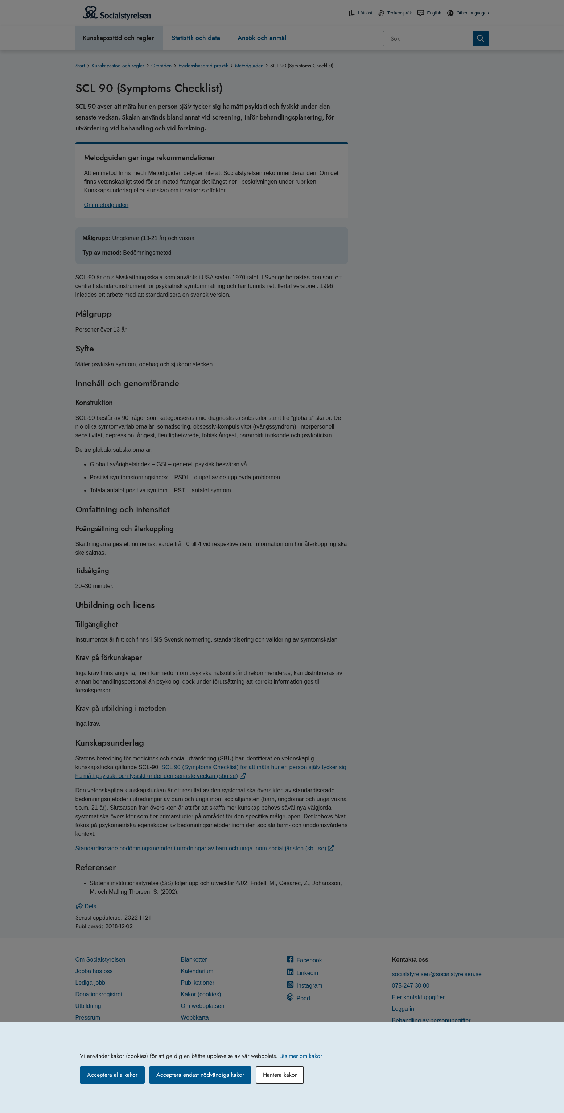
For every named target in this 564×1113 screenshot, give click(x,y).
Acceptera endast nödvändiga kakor (200, 1075)
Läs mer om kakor (300, 1056)
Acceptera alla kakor (112, 1075)
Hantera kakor (280, 1075)
